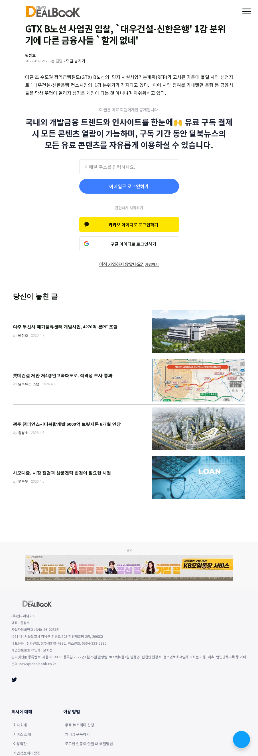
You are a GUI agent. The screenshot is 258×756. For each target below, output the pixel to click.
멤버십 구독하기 (77, 734)
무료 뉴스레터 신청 (79, 725)
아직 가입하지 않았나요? (129, 264)
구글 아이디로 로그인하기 (133, 244)
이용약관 (20, 744)
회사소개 (20, 725)
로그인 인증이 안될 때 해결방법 (89, 744)
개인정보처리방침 (26, 753)
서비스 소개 (22, 734)
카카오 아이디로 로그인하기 (133, 225)
